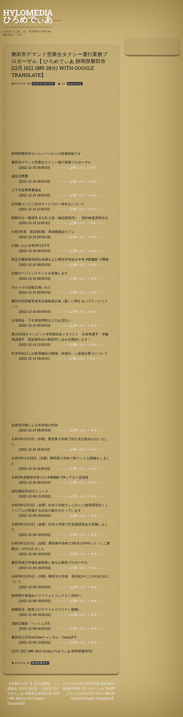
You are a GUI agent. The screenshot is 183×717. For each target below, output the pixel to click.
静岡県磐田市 (40, 663)
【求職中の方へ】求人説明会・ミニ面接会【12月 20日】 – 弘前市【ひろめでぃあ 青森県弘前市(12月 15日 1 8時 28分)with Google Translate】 (33, 693)
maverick (75, 83)
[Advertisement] (61, 122)
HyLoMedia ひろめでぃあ (32, 16)
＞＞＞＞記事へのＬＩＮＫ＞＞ (80, 167)
